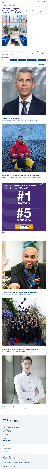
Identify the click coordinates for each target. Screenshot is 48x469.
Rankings (13, 60)
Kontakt (4, 445)
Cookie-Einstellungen (7, 462)
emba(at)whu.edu (7, 434)
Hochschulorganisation (7, 448)
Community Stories (31, 60)
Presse (4, 447)
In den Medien (41, 60)
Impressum (26, 462)
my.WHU (5, 450)
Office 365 (5, 451)
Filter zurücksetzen (41, 64)
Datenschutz (21, 462)
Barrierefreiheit (15, 462)
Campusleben (21, 60)
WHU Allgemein (5, 60)
